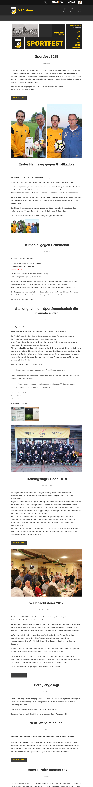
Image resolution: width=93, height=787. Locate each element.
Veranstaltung (46, 63)
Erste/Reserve (46, 171)
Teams (72, 10)
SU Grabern (25, 10)
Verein (80, 10)
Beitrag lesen (18, 98)
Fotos (50, 485)
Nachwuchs (46, 776)
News (64, 10)
